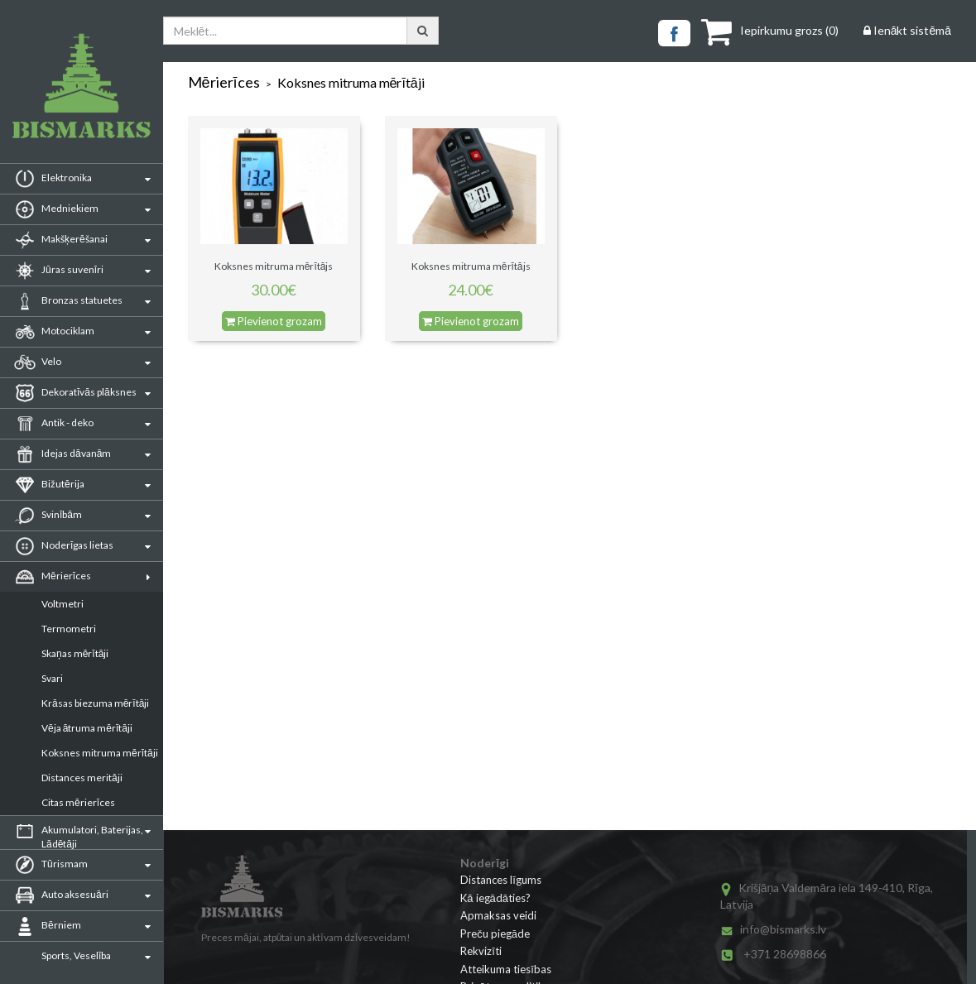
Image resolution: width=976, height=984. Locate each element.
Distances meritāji (82, 777)
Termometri (68, 628)
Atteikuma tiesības (505, 969)
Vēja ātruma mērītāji (86, 728)
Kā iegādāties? (495, 898)
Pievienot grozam (273, 321)
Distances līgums (500, 879)
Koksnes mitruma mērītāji (99, 752)
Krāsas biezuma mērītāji (95, 703)
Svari (52, 678)
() (770, 30)
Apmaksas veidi (498, 915)
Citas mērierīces (78, 802)
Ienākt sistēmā (907, 30)
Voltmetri (62, 604)
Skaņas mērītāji (74, 653)
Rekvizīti (481, 951)
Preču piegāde (495, 933)
